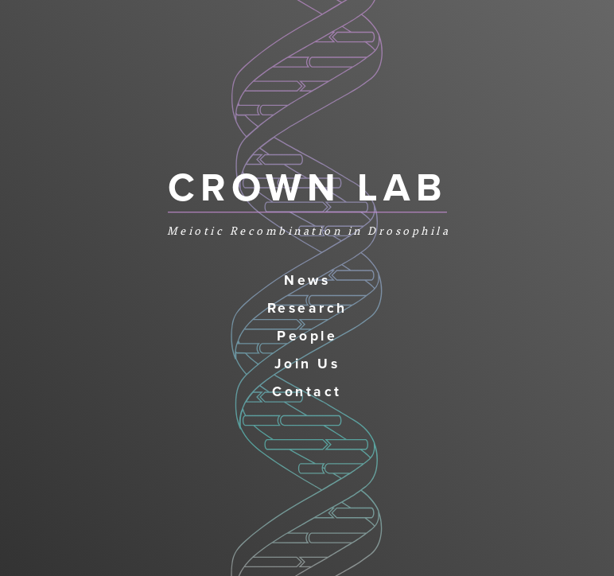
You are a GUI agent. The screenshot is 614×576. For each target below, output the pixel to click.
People (307, 336)
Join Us (307, 364)
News (307, 280)
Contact (307, 391)
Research (307, 308)
